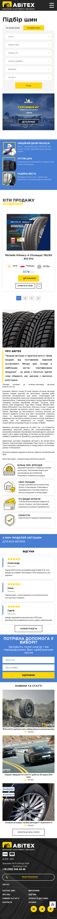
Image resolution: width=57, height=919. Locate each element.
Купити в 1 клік (25, 286)
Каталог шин (8, 891)
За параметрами (13, 28)
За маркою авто (33, 28)
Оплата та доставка (38, 898)
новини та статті (10, 898)
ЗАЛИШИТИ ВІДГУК (28, 629)
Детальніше (28, 122)
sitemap (32, 902)
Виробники (33, 891)
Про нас (6, 895)
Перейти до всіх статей (28, 832)
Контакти (7, 902)
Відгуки (32, 895)
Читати (30, 732)
